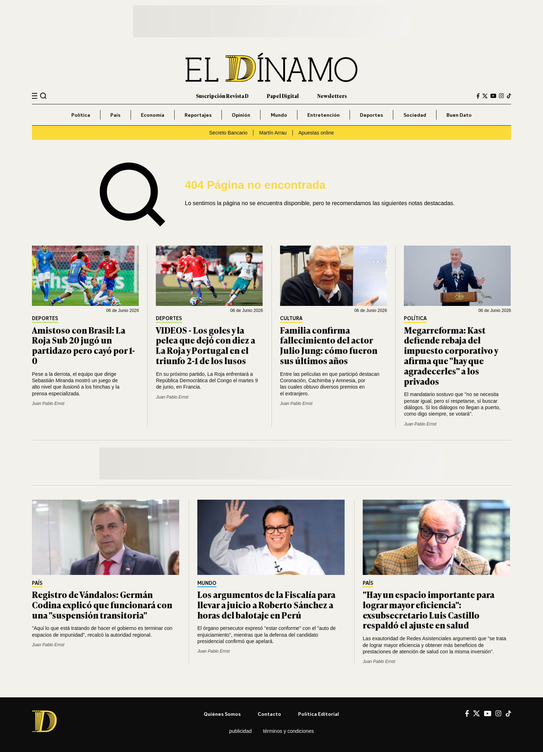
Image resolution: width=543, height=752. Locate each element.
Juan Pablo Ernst (48, 403)
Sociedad (415, 115)
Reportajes (198, 115)
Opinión (241, 115)
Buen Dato (459, 115)
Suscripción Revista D (222, 95)
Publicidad (240, 731)
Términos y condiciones (288, 731)
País (115, 115)
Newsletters (332, 95)
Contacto (269, 714)
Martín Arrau (272, 133)
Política (80, 115)
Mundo (279, 115)
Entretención (323, 115)
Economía (152, 115)
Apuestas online (316, 133)
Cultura (291, 318)
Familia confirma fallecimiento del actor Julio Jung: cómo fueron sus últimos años (328, 345)
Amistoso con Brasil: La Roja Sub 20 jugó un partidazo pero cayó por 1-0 (83, 345)
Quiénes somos (222, 714)
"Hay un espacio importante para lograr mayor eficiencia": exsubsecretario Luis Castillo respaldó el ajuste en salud (428, 609)
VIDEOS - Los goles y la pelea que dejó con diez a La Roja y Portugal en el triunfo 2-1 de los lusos (205, 345)
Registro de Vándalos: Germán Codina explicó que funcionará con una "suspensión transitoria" (102, 604)
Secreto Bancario (228, 133)
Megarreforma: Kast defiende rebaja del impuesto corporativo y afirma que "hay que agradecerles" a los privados (451, 355)
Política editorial (318, 714)
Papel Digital (283, 95)
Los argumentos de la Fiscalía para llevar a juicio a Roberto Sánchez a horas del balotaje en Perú (266, 604)
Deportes (371, 115)
